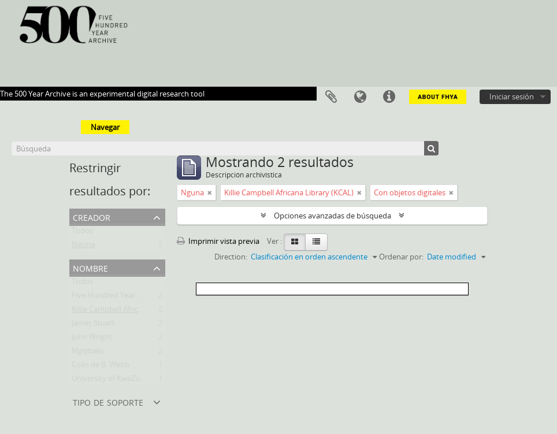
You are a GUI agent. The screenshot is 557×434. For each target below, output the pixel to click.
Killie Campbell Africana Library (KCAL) (136, 311)
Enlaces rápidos (388, 97)
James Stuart (93, 325)
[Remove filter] (209, 192)
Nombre (90, 267)
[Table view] (316, 242)
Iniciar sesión (511, 96)
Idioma (360, 97)
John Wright (92, 339)
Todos (82, 233)
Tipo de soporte (108, 401)
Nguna (83, 247)
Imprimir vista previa (218, 241)
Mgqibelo (88, 353)
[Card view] (295, 242)
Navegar (105, 127)
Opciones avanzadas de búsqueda (332, 215)
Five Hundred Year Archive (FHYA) (129, 297)
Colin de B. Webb (100, 367)
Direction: (230, 256)
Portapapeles (331, 97)
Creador (91, 216)
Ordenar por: (401, 256)
